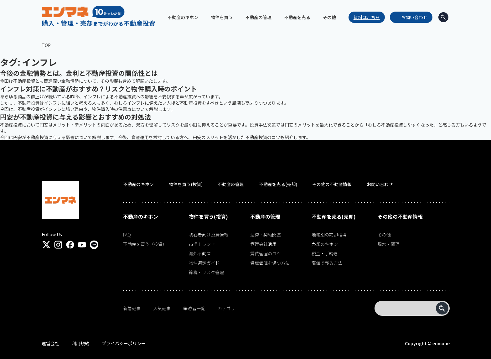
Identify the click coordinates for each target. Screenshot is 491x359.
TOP (46, 45)
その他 (384, 235)
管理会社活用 (263, 244)
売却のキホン (325, 244)
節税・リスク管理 (206, 272)
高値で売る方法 (327, 263)
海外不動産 (200, 253)
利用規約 (80, 343)
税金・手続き (325, 253)
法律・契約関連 (265, 235)
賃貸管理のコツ (265, 253)
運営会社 (50, 343)
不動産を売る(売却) (278, 184)
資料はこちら (366, 17)
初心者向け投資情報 (208, 235)
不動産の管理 (231, 184)
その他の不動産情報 (332, 184)
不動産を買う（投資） (145, 244)
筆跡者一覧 (194, 308)
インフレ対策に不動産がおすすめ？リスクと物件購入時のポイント (98, 88)
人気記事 (162, 308)
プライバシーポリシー (124, 343)
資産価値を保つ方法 (270, 263)
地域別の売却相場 (329, 235)
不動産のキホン (138, 184)
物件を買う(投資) (186, 184)
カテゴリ (226, 308)
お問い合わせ (414, 17)
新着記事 (132, 308)
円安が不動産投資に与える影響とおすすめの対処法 (75, 117)
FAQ (127, 235)
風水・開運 (389, 244)
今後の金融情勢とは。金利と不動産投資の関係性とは (79, 73)
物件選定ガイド (204, 263)
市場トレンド (202, 244)
